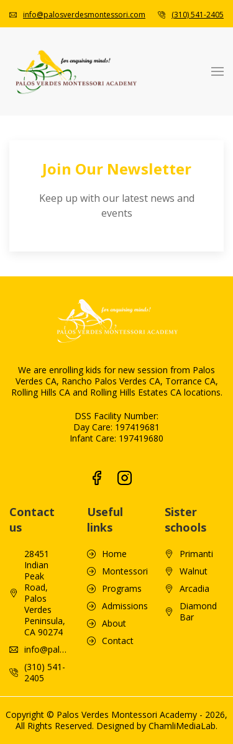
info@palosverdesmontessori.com (84, 14)
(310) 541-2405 (197, 14)
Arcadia (194, 521)
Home (114, 486)
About (114, 556)
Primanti (196, 486)
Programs (122, 521)
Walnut (194, 504)
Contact (118, 573)
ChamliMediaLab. (182, 659)
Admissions (125, 539)
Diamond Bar (198, 544)
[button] (217, 71)
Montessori (125, 504)
